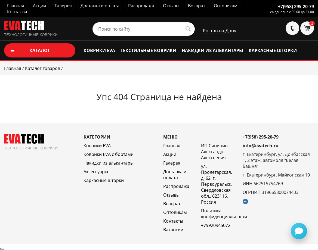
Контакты (17, 12)
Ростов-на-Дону (219, 31)
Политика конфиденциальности (224, 214)
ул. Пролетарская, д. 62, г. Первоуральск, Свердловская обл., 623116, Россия (216, 184)
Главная (15, 6)
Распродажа (141, 6)
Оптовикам (225, 6)
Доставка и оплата (100, 6)
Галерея (63, 6)
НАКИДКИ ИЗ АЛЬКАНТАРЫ (212, 50)
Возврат (196, 6)
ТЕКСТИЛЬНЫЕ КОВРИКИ (148, 50)
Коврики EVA (97, 146)
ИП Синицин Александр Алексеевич (214, 152)
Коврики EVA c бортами (109, 154)
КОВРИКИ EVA (99, 50)
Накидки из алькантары (109, 163)
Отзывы (171, 6)
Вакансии (173, 230)
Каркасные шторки (104, 180)
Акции (39, 6)
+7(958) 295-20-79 (296, 6)
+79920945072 (215, 225)
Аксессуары (96, 172)
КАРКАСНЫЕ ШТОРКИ (273, 50)
